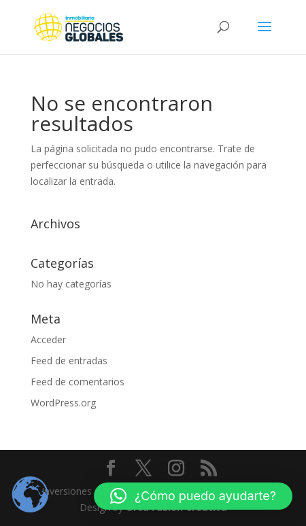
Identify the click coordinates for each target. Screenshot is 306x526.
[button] (193, 496)
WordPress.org (63, 402)
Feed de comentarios (77, 381)
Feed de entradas (69, 360)
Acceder (48, 339)
